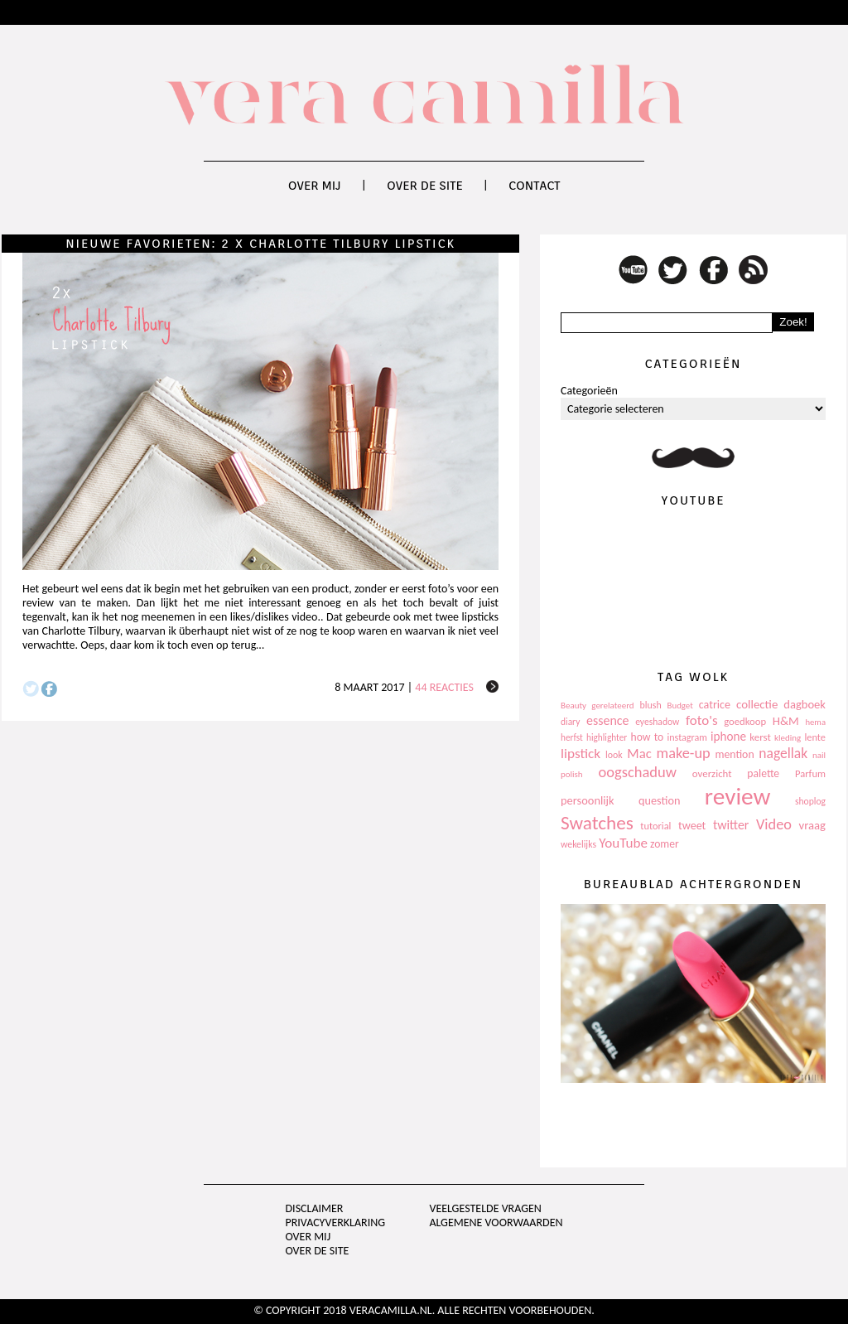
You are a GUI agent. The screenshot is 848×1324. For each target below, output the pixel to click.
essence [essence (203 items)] (607, 720)
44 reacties (444, 687)
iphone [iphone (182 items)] (728, 736)
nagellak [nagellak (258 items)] (783, 753)
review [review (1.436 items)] (738, 796)
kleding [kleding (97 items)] (787, 737)
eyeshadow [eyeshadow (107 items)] (657, 721)
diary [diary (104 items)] (570, 721)
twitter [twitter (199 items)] (731, 825)
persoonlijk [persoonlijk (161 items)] (587, 800)
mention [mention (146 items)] (734, 754)
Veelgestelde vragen (485, 1208)
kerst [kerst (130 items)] (760, 737)
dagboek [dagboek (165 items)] (804, 704)
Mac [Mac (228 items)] (639, 753)
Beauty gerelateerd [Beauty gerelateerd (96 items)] (597, 705)
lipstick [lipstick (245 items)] (580, 753)
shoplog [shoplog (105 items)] (810, 801)
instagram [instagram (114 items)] (686, 737)
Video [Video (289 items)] (774, 824)
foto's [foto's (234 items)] (702, 720)
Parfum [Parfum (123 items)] (810, 773)
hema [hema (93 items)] (815, 722)
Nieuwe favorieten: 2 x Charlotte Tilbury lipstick (260, 243)
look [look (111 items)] (614, 755)
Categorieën (589, 391)
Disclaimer (315, 1208)
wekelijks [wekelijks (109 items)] (578, 844)
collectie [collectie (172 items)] (757, 704)
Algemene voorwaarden (495, 1222)
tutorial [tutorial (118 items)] (655, 825)
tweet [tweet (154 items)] (692, 826)
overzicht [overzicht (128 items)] (712, 773)
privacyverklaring (336, 1222)
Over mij (314, 185)
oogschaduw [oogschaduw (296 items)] (637, 771)
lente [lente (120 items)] (815, 737)
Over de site (425, 185)
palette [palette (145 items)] (763, 773)
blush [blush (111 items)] (651, 705)
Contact (534, 185)
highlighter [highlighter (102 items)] (606, 737)
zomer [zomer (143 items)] (664, 844)
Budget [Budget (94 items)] (680, 705)
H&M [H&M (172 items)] (786, 720)
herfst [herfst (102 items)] (572, 737)
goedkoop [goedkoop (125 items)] (745, 721)
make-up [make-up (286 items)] (683, 753)
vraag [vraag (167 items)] (812, 825)
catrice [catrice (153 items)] (714, 705)
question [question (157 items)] (659, 800)
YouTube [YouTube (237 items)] (623, 843)
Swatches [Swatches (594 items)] (597, 822)
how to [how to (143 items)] (647, 737)
